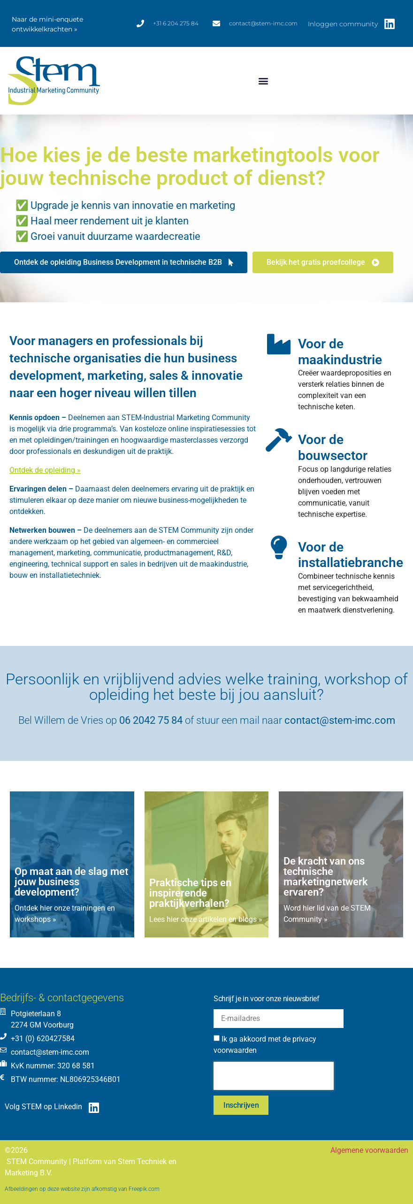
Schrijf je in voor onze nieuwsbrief (267, 998)
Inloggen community (343, 24)
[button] (263, 81)
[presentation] (274, 1076)
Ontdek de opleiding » (45, 470)
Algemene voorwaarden (369, 1150)
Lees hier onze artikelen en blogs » (205, 919)
